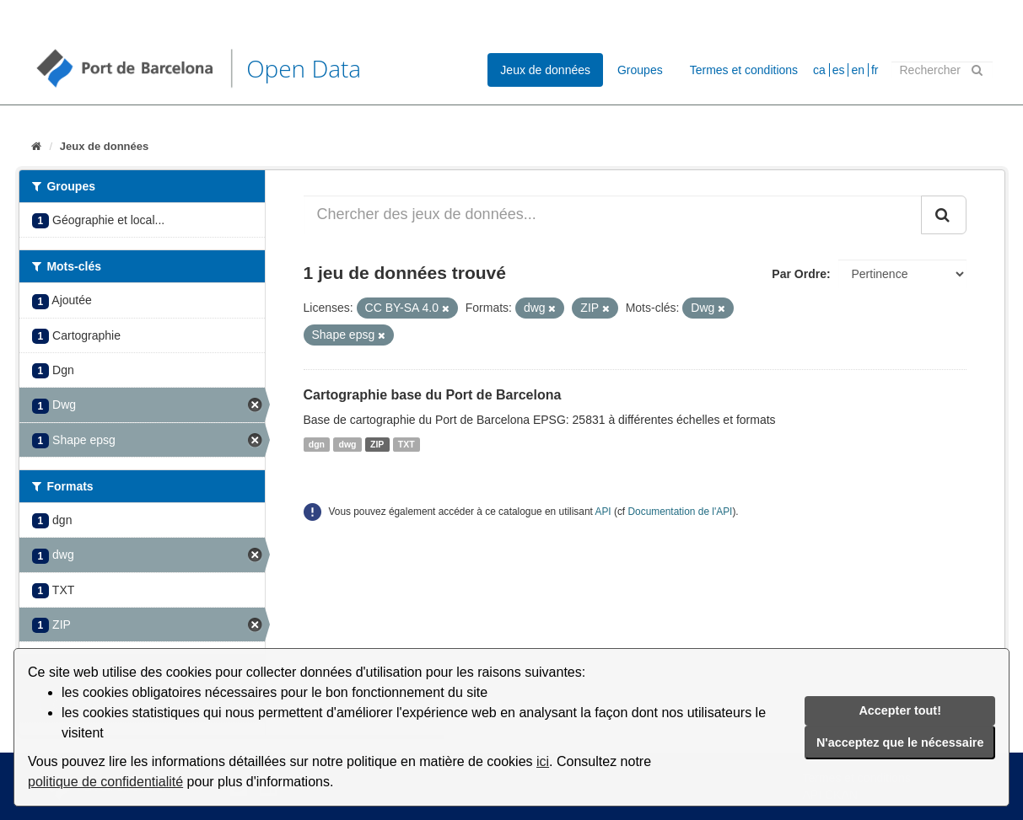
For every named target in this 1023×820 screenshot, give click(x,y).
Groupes (640, 70)
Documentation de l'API (679, 511)
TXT (406, 444)
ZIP (377, 444)
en (857, 70)
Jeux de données (545, 70)
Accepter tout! (900, 710)
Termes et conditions (744, 70)
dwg (348, 444)
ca (819, 70)
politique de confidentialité (105, 781)
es (838, 70)
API (603, 511)
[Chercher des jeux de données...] (613, 215)
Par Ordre (799, 274)
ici (542, 761)
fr (875, 70)
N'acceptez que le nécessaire (900, 742)
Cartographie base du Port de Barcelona (433, 395)
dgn (317, 444)
